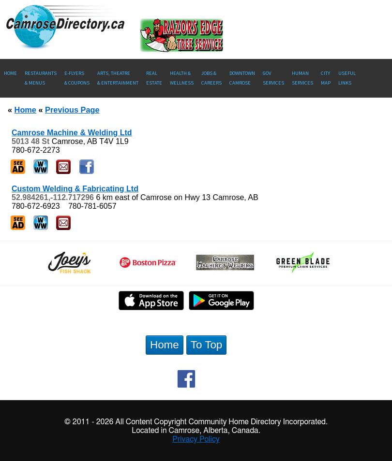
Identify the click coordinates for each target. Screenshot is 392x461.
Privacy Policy (196, 439)
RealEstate (154, 78)
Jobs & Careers (211, 78)
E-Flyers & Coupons (77, 78)
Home (10, 73)
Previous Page (72, 109)
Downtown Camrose (242, 78)
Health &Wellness (182, 78)
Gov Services (273, 78)
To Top (207, 345)
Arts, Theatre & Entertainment (117, 78)
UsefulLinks (347, 78)
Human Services (302, 78)
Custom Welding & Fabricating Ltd (75, 189)
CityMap (326, 78)
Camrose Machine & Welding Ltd (72, 133)
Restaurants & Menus (41, 78)
